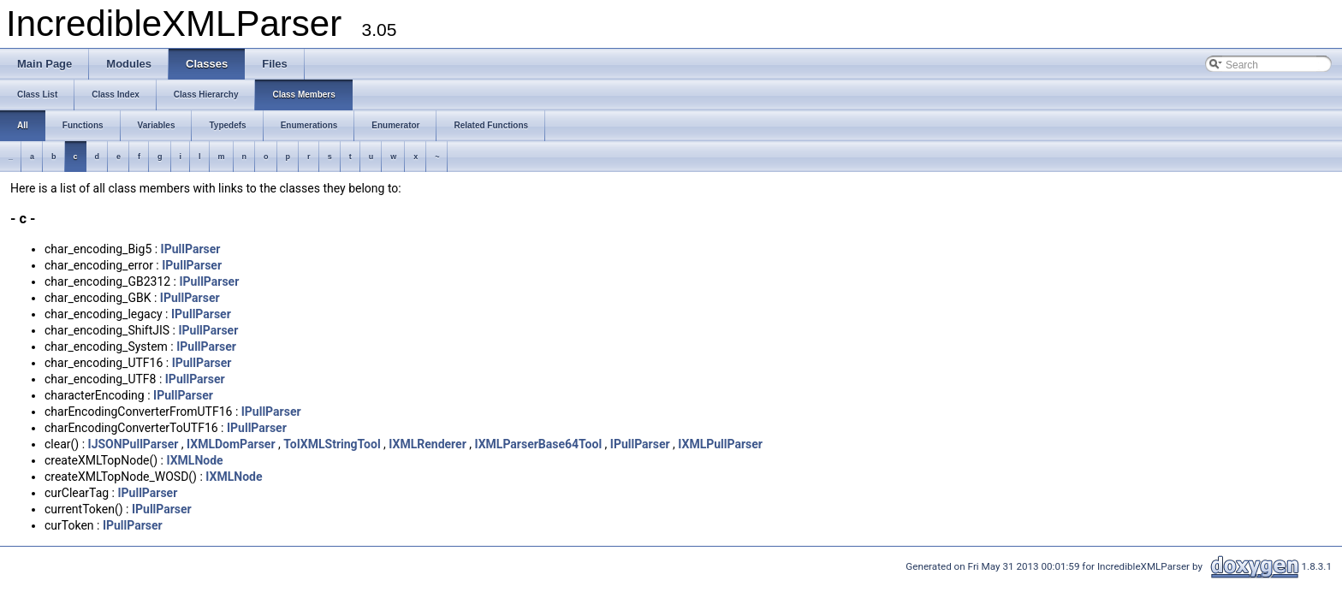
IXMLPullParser (720, 444)
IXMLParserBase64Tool (538, 444)
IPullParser (191, 249)
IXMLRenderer (427, 444)
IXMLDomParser (231, 444)
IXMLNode (194, 460)
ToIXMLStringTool (331, 444)
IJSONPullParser (133, 444)
